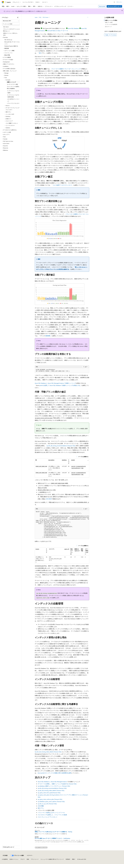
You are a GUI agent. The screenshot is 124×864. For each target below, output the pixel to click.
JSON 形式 (49, 499)
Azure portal (102, 6)
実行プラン (41, 808)
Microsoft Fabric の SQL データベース (57, 30)
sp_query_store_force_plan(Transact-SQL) (49, 792)
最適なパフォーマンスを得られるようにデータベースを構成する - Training (53, 831)
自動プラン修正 (109, 22)
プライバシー (34, 859)
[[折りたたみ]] (18, 17)
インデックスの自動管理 (111, 24)
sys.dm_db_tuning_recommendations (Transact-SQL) (60, 445)
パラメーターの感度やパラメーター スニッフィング (66, 69)
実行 (40, 53)
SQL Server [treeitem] (6, 27)
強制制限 (47, 336)
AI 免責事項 (5, 859)
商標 (73, 859)
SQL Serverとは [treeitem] (8, 39)
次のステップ (108, 26)
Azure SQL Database (73, 28)
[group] (62, 524)
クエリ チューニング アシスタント (47, 817)
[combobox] (11, 20)
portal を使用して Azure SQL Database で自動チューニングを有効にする (60, 385)
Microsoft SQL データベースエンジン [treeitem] (12, 43)
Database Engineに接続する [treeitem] (11, 46)
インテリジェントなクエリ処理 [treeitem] (13, 91)
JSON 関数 (41, 806)
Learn (36, 17)
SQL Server (45, 17)
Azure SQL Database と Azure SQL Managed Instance (52, 781)
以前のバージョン (14, 859)
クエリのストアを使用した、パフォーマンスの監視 (52, 815)
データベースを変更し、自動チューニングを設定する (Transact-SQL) (57, 784)
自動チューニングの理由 (111, 20)
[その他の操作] (87, 17)
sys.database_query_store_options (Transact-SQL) (51, 801)
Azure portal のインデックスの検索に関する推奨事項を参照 (54, 773)
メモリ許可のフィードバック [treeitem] (13, 100)
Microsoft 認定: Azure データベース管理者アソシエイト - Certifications (52, 838)
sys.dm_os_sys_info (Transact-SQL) (47, 804)
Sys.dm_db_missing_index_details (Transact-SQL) (48, 752)
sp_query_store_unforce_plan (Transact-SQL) (50, 799)
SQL (40, 17)
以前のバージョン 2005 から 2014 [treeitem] (10, 34)
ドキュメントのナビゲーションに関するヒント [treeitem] (11, 30)
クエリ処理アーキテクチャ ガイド (62, 185)
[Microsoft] (3, 2)
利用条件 (68, 859)
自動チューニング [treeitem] (11, 82)
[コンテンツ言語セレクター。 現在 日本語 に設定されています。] (5, 855)
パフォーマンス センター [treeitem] (13, 103)
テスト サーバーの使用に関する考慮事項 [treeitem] (13, 87)
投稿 (28, 859)
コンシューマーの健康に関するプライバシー (51, 859)
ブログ (22, 859)
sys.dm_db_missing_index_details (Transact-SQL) (51, 790)
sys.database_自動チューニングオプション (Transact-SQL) (54, 786)
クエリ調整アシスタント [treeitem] (12, 123)
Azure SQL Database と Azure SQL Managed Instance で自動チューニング (55, 383)
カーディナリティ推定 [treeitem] (12, 84)
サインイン (119, 2)
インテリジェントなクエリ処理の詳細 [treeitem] (13, 96)
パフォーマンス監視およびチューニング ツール (51, 812)
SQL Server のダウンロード (114, 6)
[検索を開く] (114, 2)
